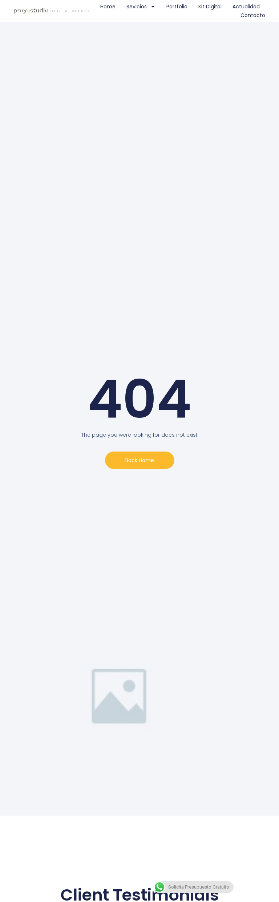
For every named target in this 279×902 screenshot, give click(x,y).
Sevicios (140, 6)
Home (108, 6)
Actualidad (246, 6)
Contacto (252, 15)
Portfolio (176, 6)
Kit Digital (210, 6)
